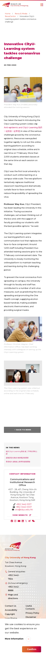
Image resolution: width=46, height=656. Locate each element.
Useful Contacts (30, 607)
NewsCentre (10, 16)
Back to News (23, 430)
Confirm (31, 649)
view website (22, 515)
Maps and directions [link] (13, 597)
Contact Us (10, 606)
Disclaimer (31, 617)
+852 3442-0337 (24, 507)
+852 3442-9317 (24, 504)
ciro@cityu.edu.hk (24, 509)
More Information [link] (14, 639)
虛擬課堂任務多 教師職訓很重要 (17, 458)
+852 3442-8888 (13, 589)
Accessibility (11, 610)
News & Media (21, 14)
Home (7, 14)
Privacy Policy (32, 613)
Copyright (10, 614)
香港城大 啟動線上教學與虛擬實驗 (18, 462)
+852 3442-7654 (13, 577)
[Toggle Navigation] (42, 5)
